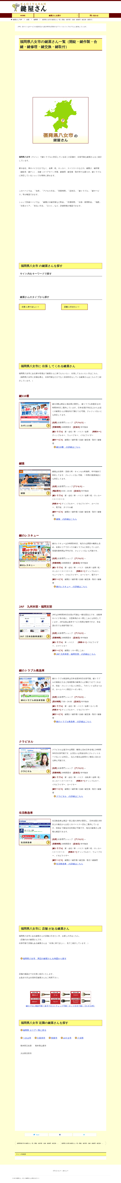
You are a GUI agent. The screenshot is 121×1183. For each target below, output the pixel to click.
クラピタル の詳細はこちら (69, 796)
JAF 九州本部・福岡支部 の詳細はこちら (76, 654)
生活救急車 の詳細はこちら (69, 864)
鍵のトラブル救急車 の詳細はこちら (73, 721)
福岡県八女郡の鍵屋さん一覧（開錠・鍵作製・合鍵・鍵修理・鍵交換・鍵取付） (84, 1143)
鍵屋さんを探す (55, 16)
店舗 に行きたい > (72, 307)
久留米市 (41, 1038)
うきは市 (27, 1038)
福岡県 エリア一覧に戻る (34, 1030)
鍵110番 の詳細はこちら (68, 447)
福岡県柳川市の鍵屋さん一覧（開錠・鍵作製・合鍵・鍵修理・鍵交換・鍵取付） (39, 1143)
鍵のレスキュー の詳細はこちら (71, 586)
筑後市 (54, 1038)
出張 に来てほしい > (30, 307)
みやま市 (67, 1038)
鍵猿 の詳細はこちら (66, 519)
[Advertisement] (60, 75)
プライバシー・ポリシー (60, 1171)
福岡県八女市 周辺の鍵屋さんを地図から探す (44, 958)
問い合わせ (94, 16)
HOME (22, 16)
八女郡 (80, 1038)
